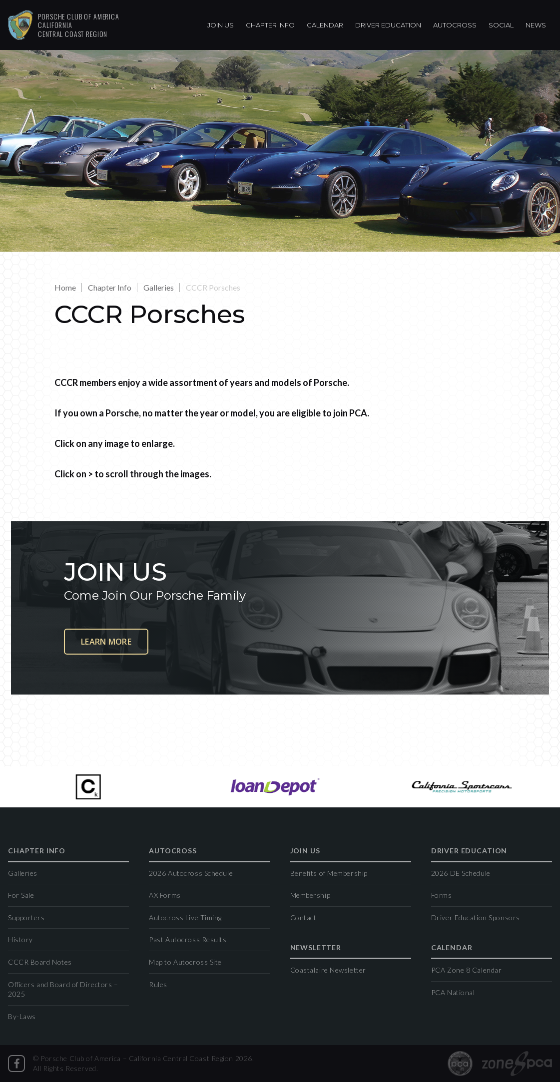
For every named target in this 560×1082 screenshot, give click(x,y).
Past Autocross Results (187, 939)
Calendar (325, 25)
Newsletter (315, 948)
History (20, 939)
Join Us (220, 25)
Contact (303, 917)
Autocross (455, 25)
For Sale (21, 895)
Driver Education (388, 25)
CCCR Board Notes (40, 962)
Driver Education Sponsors (475, 917)
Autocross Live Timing (185, 917)
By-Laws (22, 1016)
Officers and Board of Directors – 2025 (63, 989)
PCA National (453, 992)
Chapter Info (270, 25)
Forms (441, 895)
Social (501, 25)
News (536, 25)
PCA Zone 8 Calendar (466, 970)
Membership (310, 895)
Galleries (158, 287)
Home (65, 287)
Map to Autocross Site (185, 962)
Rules (158, 984)
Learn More (106, 641)
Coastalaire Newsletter (328, 970)
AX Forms (164, 895)
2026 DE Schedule (461, 873)
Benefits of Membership (329, 873)
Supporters (26, 917)
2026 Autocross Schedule (191, 873)
